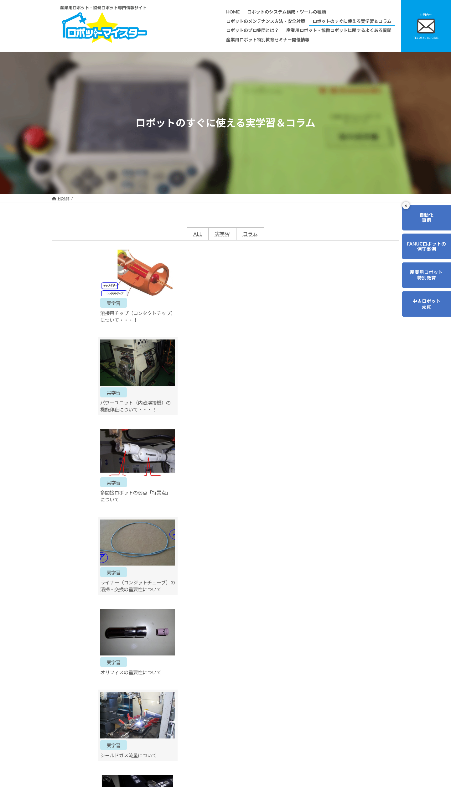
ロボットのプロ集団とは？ (190, 718)
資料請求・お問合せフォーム (311, 714)
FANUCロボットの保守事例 (425, 250)
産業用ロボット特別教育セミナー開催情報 (204, 771)
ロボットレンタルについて (190, 727)
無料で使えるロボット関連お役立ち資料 (321, 691)
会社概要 (175, 762)
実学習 (222, 234)
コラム (250, 234)
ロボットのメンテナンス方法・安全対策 (202, 700)
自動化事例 (424, 219)
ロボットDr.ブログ (303, 750)
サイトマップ (298, 732)
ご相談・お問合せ (269, 641)
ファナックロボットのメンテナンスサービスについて (213, 754)
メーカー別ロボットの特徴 (190, 745)
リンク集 (294, 723)
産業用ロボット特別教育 (424, 280)
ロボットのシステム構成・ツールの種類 (202, 691)
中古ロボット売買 (425, 311)
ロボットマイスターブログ (309, 741)
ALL (197, 234)
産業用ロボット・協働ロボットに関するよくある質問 (318, 703)
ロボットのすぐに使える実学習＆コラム (202, 709)
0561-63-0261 (175, 637)
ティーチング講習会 (185, 736)
